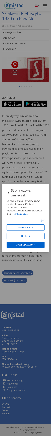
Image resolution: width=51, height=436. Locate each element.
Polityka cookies (20, 214)
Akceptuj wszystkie (25, 245)
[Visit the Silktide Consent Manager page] (42, 220)
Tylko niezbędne (25, 227)
